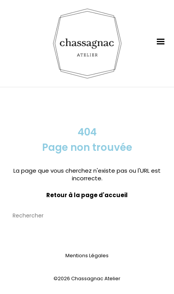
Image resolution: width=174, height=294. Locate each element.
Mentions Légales (87, 255)
